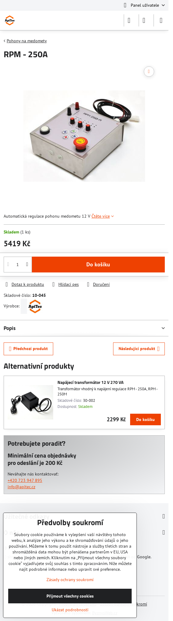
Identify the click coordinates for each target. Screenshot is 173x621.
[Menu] (161, 20)
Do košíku (98, 264)
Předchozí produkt (28, 349)
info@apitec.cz (21, 486)
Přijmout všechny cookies (70, 596)
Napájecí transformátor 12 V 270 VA (90, 382)
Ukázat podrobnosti (70, 609)
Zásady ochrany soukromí (70, 579)
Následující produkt (139, 349)
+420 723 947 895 (25, 480)
